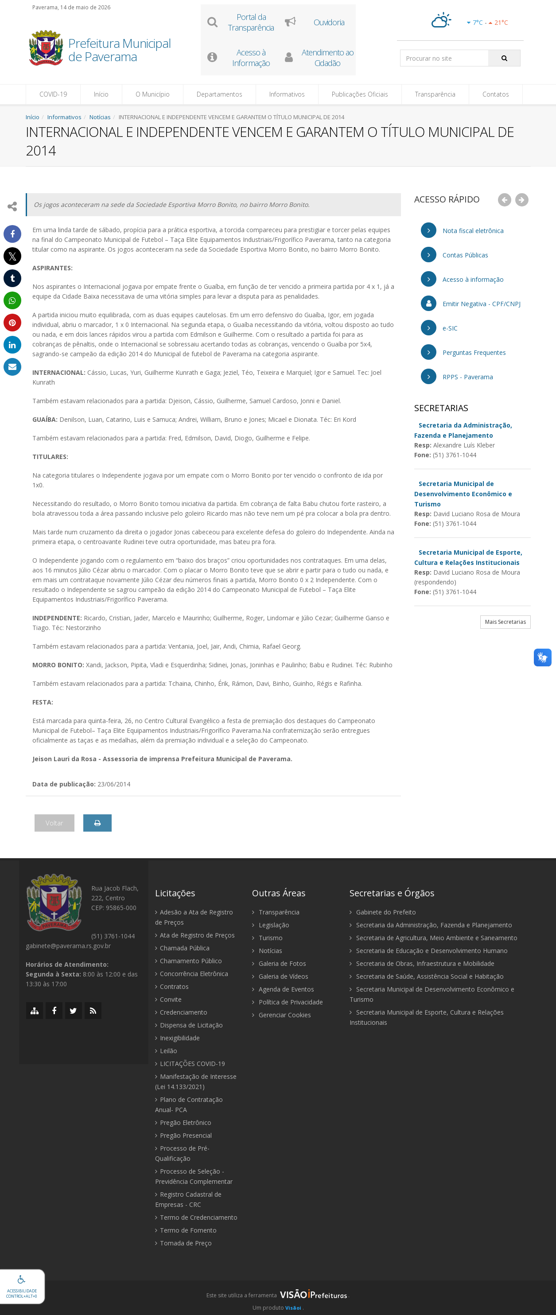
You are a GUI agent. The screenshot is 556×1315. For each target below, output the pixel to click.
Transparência (435, 94)
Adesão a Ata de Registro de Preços (194, 917)
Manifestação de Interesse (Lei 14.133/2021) (196, 1081)
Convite (168, 999)
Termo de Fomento (186, 1230)
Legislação (270, 925)
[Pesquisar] (504, 58)
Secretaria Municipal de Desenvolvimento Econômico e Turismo (432, 994)
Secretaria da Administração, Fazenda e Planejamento (431, 925)
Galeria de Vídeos (280, 976)
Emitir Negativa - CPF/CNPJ (471, 303)
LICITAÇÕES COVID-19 (190, 1063)
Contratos (172, 986)
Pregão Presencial (183, 1135)
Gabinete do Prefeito (383, 912)
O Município (153, 94)
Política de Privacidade (287, 1002)
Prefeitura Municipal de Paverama (119, 50)
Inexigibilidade (177, 1038)
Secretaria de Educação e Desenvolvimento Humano (429, 950)
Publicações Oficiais (360, 94)
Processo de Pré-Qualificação (182, 1153)
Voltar (54, 822)
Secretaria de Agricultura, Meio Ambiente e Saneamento (433, 938)
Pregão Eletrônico (183, 1122)
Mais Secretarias (505, 622)
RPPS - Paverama (457, 376)
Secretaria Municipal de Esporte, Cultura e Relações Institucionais (427, 1017)
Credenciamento (181, 1012)
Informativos (287, 94)
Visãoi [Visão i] (293, 1307)
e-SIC (439, 327)
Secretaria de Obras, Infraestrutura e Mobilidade (422, 963)
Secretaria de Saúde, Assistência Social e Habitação (427, 976)
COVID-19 (53, 94)
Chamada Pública (182, 948)
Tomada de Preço (183, 1243)
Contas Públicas (454, 254)
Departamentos (219, 94)
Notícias (100, 117)
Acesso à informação (462, 279)
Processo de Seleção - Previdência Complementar (194, 1176)
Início (101, 94)
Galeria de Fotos (279, 963)
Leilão (166, 1051)
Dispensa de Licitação (189, 1025)
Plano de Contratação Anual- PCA (189, 1104)
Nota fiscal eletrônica (462, 230)
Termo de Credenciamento (196, 1217)
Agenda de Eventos (283, 989)
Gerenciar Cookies (281, 1015)
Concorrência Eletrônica (191, 973)
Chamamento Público (188, 961)
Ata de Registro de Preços (195, 935)
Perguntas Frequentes (463, 352)
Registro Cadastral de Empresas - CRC (188, 1199)
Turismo (267, 938)
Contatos (495, 94)
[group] (278, 1297)
